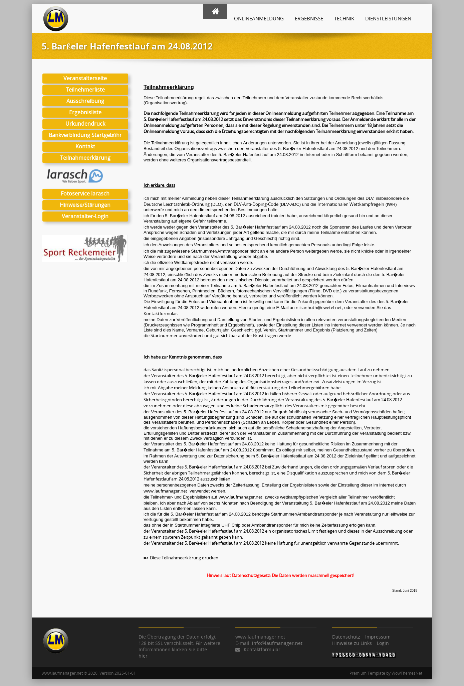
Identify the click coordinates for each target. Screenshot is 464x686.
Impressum (378, 637)
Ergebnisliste (85, 112)
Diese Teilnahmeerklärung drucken (184, 558)
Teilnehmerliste (85, 89)
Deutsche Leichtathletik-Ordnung (177, 204)
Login (383, 643)
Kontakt (85, 146)
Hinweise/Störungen (85, 205)
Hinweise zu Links (352, 643)
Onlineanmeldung (259, 18)
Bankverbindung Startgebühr (85, 135)
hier (143, 656)
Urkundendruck (85, 123)
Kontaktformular (160, 313)
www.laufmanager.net (165, 491)
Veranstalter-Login (85, 216)
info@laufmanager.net (277, 643)
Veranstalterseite (85, 78)
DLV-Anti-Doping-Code (256, 204)
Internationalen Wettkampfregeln (350, 204)
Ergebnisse (309, 18)
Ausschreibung (85, 101)
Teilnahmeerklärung (85, 157)
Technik (344, 18)
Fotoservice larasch (85, 193)
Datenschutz (346, 637)
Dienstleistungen (388, 18)
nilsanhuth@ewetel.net (319, 307)
